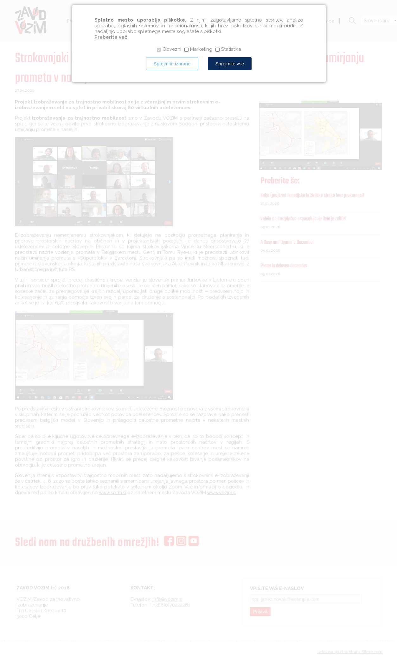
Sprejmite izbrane (172, 63)
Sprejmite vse (229, 63)
